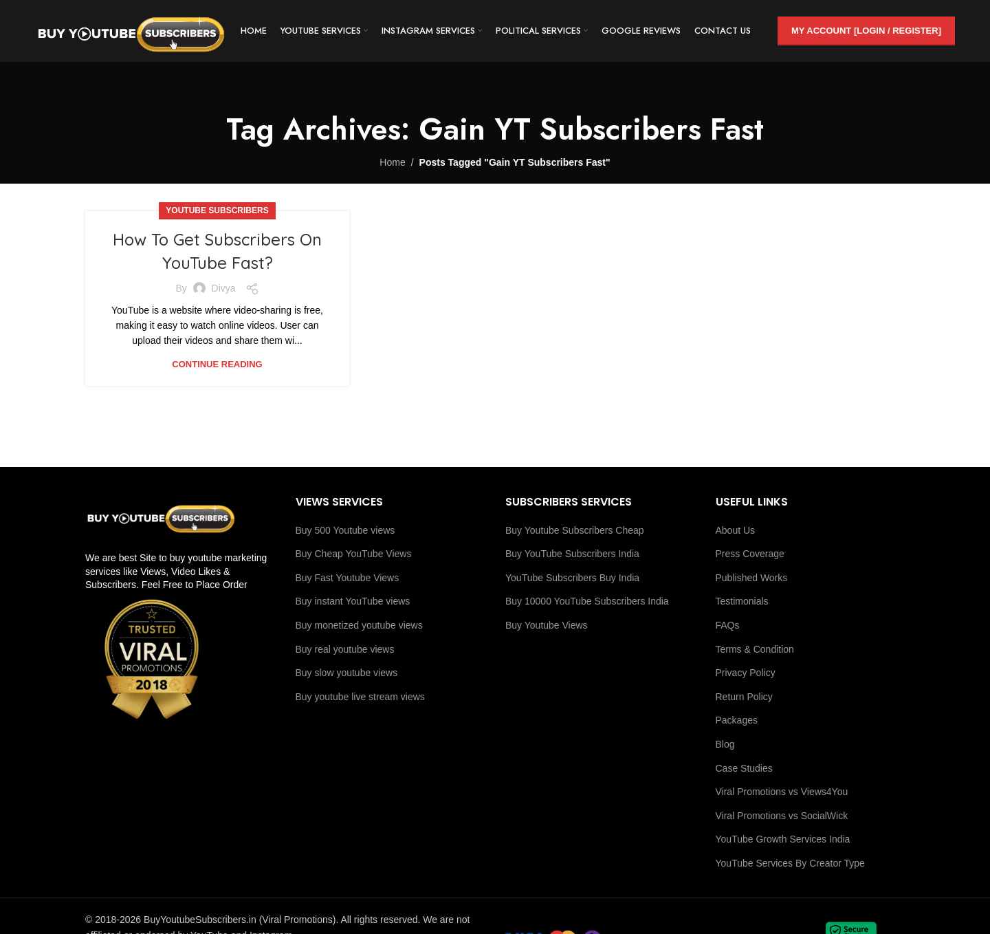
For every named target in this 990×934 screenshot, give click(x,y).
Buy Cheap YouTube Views (354, 553)
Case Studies (744, 768)
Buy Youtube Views (546, 625)
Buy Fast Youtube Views (347, 577)
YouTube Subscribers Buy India (572, 577)
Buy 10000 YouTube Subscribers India (587, 601)
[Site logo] (131, 30)
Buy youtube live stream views (360, 696)
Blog (725, 744)
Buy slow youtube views (347, 672)
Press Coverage (750, 553)
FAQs (728, 625)
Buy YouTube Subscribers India (572, 553)
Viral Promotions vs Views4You (782, 791)
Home (392, 162)
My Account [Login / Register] (866, 30)
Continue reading (217, 364)
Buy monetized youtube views (359, 625)
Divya (224, 288)
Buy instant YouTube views (353, 601)
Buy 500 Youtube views (345, 530)
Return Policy (744, 696)
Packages (737, 720)
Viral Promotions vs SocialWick (782, 815)
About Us (736, 530)
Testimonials (742, 601)
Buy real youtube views (345, 649)
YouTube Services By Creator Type (790, 863)
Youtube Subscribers (217, 210)
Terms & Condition (755, 649)
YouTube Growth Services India (783, 839)
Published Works (752, 577)
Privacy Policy (746, 672)
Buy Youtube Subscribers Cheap (574, 530)
